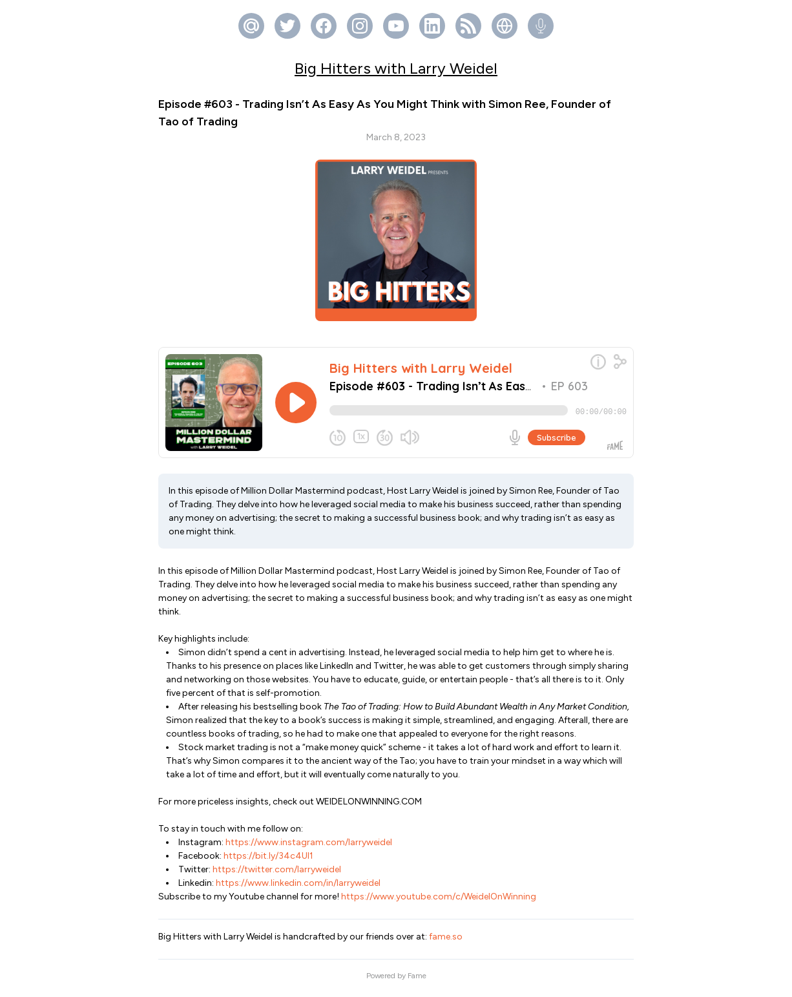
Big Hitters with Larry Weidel (396, 68)
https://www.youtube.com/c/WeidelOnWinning (437, 901)
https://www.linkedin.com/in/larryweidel (297, 888)
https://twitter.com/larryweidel (276, 874)
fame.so (446, 941)
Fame (417, 980)
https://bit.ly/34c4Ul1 (267, 860)
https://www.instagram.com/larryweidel (308, 847)
